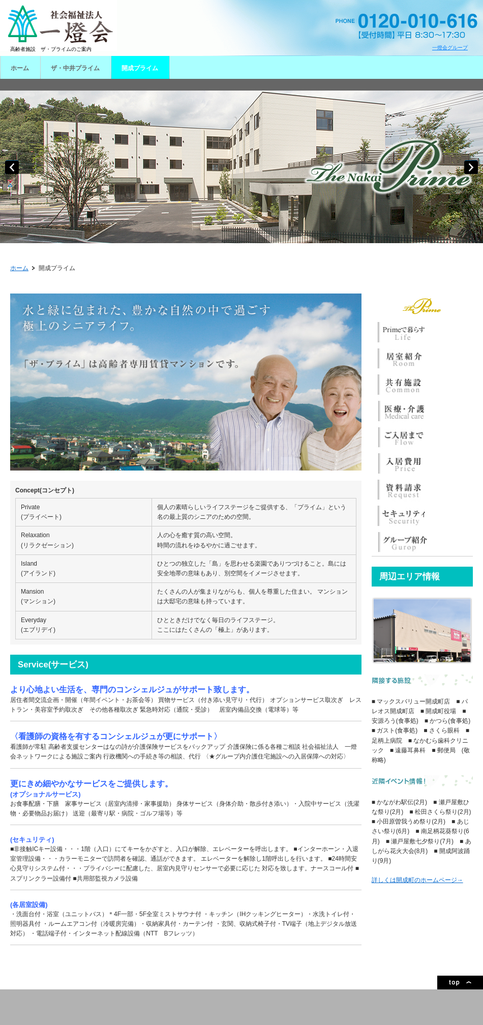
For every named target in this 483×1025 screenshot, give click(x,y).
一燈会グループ (450, 47)
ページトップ (460, 982)
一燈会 (58, 25)
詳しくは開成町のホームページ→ (417, 880)
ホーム (19, 268)
